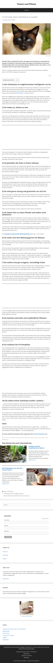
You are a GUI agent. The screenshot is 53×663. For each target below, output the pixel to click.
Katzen (5, 491)
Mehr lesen (6, 579)
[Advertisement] (26, 137)
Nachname (6, 531)
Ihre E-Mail (7, 520)
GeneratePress (36, 660)
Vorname (6, 525)
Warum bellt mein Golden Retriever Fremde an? (16, 496)
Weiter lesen (32, 460)
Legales (5, 637)
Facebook (5, 555)
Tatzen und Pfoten (26, 4)
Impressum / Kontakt (8, 635)
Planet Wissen (20, 93)
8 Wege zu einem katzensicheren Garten (36, 447)
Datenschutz (6, 633)
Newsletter (6, 639)
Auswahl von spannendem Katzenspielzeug (17, 234)
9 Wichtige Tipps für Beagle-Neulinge (13, 493)
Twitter (5, 558)
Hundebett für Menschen (26, 616)
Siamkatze (10, 491)
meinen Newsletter (39, 434)
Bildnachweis (6, 631)
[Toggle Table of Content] (16, 80)
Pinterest (5, 551)
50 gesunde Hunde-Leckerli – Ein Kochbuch (14, 629)
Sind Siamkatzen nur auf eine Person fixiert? (12, 469)
